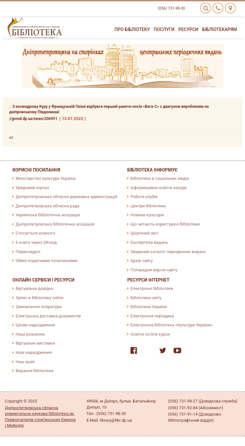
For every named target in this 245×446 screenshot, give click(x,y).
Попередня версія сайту (153, 269)
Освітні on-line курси (150, 334)
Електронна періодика (152, 316)
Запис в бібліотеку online (39, 297)
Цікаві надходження (35, 325)
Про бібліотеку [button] (132, 29)
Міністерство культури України (46, 178)
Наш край (25, 361)
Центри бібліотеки (148, 205)
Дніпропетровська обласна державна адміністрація (66, 196)
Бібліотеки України (148, 306)
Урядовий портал (32, 187)
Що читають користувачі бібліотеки (165, 224)
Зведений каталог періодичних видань (168, 251)
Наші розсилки (30, 334)
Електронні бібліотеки (151, 288)
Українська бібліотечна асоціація (48, 214)
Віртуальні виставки (35, 343)
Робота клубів (144, 196)
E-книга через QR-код (36, 242)
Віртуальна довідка (34, 288)
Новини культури (147, 214)
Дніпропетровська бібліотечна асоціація (55, 224)
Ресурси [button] (188, 29)
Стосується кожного (35, 233)
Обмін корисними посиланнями (47, 260)
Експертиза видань (149, 242)
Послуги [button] (164, 29)
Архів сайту (141, 260)
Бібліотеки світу (145, 297)
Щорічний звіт (144, 233)
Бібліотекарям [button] (219, 29)
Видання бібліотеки (35, 370)
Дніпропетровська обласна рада (47, 205)
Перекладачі (28, 251)
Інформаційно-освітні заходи (158, 187)
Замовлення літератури (39, 306)
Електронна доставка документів (48, 316)
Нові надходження (34, 352)
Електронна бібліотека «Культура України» (171, 325)
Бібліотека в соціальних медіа (159, 178)
